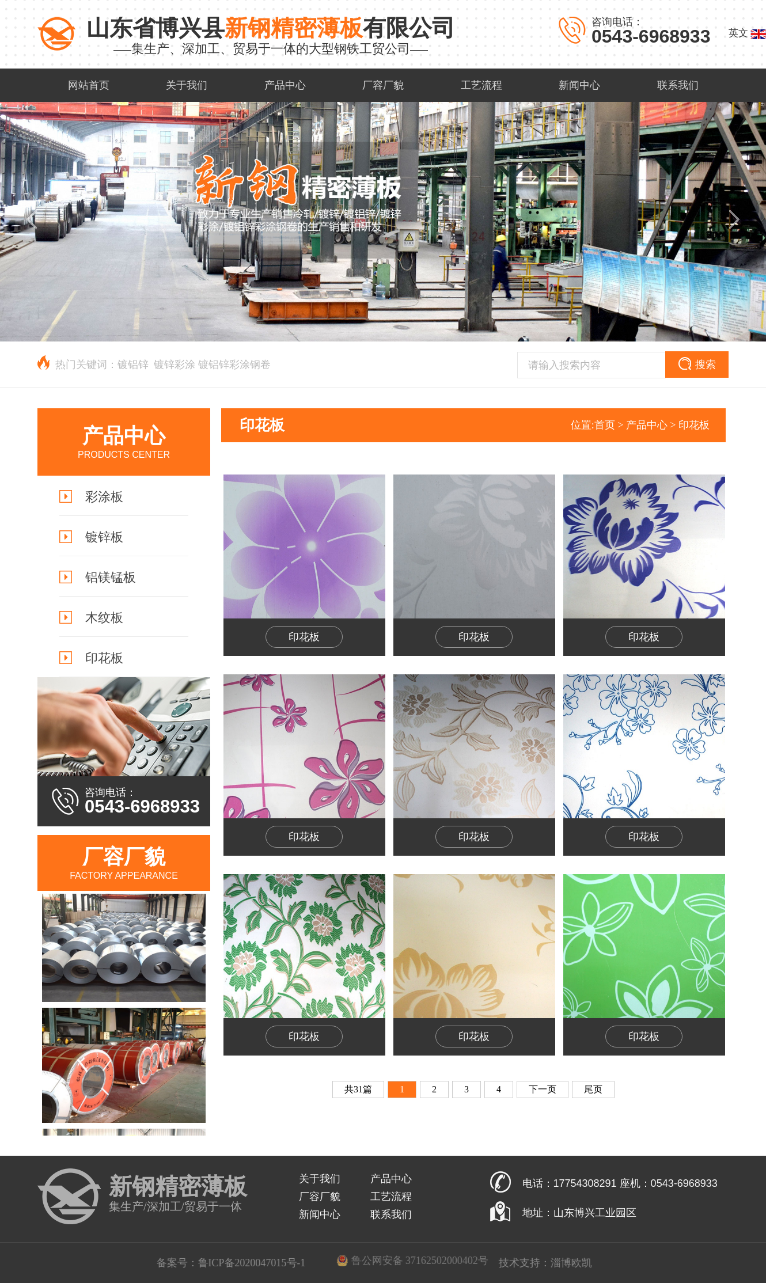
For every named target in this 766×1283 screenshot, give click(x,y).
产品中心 (647, 425)
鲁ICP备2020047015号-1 (423, 1263)
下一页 (542, 1089)
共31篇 (358, 1089)
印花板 (694, 425)
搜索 (697, 363)
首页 (604, 425)
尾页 (593, 1089)
